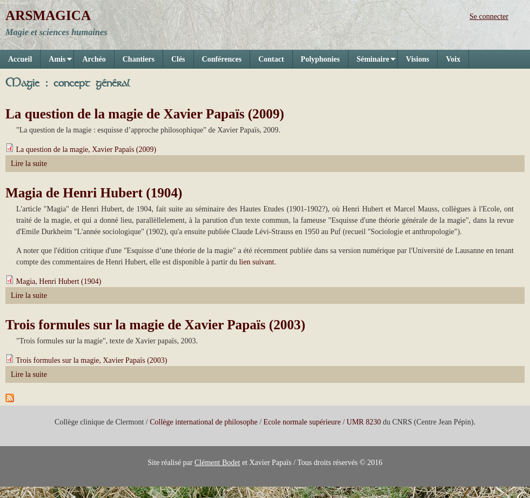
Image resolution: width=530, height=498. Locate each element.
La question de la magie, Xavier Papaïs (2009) (86, 149)
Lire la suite (29, 164)
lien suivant (256, 262)
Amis (56, 62)
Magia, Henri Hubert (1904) (59, 281)
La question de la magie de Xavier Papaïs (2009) (144, 114)
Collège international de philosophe (203, 422)
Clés (178, 59)
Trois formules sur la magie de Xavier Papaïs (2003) (155, 324)
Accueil (20, 59)
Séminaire (371, 62)
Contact (271, 59)
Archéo (93, 59)
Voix (453, 59)
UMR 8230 (364, 422)
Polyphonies (320, 59)
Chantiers (139, 59)
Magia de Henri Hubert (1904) (93, 192)
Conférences (222, 59)
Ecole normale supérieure (302, 422)
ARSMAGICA (48, 15)
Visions (417, 59)
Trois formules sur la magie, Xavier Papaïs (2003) (91, 360)
